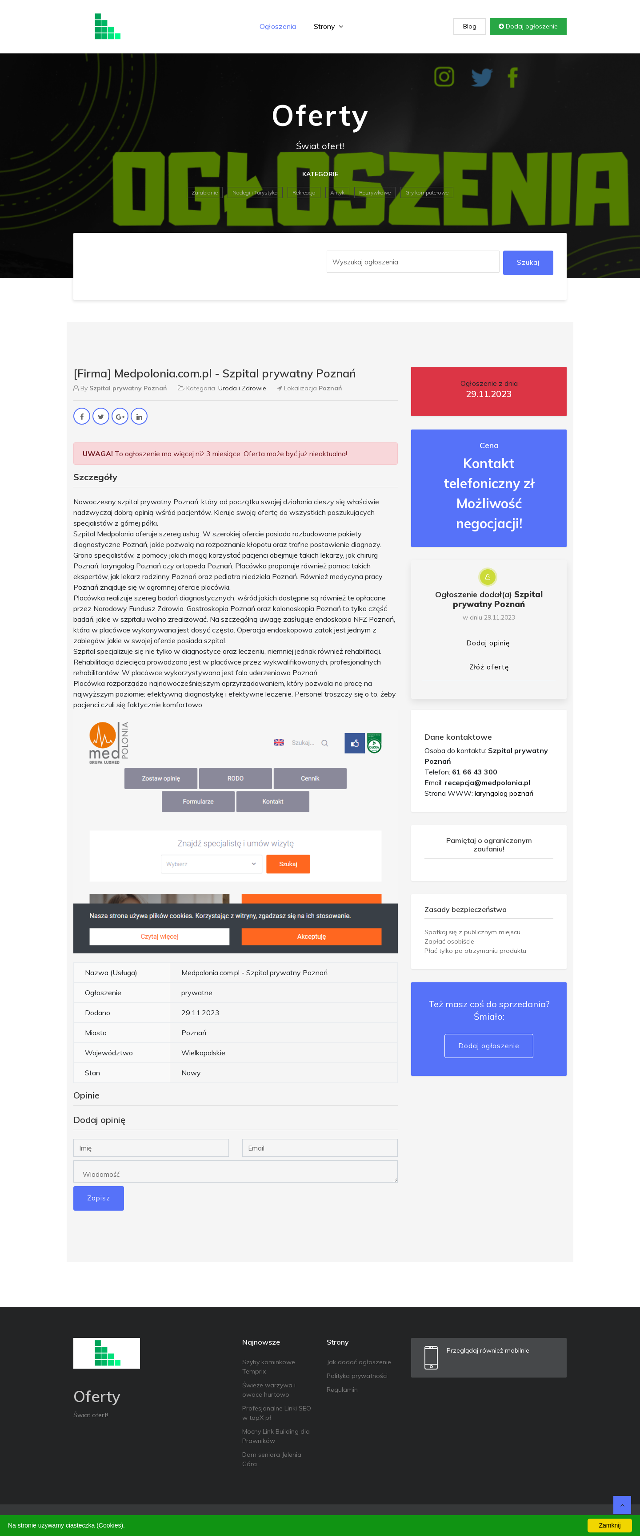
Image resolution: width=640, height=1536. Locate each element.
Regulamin (342, 1390)
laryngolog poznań (504, 793)
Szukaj (528, 262)
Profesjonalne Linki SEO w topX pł (276, 1413)
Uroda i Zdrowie (242, 388)
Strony (328, 26)
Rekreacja (304, 192)
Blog (469, 26)
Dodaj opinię (488, 643)
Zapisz (98, 1198)
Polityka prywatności (357, 1376)
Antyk (337, 192)
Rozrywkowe (375, 192)
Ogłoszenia (278, 26)
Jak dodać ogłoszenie (359, 1362)
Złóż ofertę (489, 667)
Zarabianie (205, 192)
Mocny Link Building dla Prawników (276, 1436)
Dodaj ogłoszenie (528, 26)
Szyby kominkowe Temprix (268, 1366)
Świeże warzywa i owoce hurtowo (269, 1389)
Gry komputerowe (426, 192)
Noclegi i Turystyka (255, 192)
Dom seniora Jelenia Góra (271, 1459)
